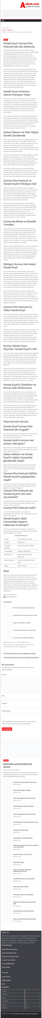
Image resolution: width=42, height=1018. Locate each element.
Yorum (4, 674)
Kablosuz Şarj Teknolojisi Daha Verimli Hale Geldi (24, 902)
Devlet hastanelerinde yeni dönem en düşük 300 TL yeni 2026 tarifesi (26, 846)
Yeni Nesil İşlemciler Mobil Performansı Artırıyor (25, 822)
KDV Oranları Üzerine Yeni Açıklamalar (23, 894)
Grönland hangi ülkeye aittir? (20, 830)
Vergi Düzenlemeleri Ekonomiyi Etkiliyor (23, 911)
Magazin (6, 39)
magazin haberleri (23, 646)
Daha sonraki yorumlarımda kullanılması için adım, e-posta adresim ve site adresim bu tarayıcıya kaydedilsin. (19, 723)
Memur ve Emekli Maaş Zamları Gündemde (24, 919)
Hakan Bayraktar (16, 769)
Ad (3, 696)
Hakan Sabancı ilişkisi (19, 644)
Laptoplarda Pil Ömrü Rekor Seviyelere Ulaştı (25, 782)
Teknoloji (6, 760)
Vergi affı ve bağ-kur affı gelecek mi (22, 854)
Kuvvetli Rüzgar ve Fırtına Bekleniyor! (23, 838)
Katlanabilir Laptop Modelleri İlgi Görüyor (17, 765)
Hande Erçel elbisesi (7, 646)
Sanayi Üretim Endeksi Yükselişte (22, 790)
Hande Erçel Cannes (29, 644)
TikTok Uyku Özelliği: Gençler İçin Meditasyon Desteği (18, 653)
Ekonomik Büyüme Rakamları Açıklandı (23, 806)
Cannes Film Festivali (9, 644)
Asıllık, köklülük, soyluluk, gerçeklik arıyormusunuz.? (24, 1013)
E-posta (4, 703)
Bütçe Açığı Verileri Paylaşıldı (20, 886)
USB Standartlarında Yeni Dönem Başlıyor (24, 878)
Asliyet (14, 642)
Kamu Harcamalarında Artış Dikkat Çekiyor (24, 814)
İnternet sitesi (6, 711)
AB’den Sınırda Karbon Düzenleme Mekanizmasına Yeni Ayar (22, 870)
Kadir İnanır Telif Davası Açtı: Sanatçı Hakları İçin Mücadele (22, 657)
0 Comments (26, 642)
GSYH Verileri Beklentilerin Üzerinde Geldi (24, 798)
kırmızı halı (15, 646)
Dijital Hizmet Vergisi (18, 862)
